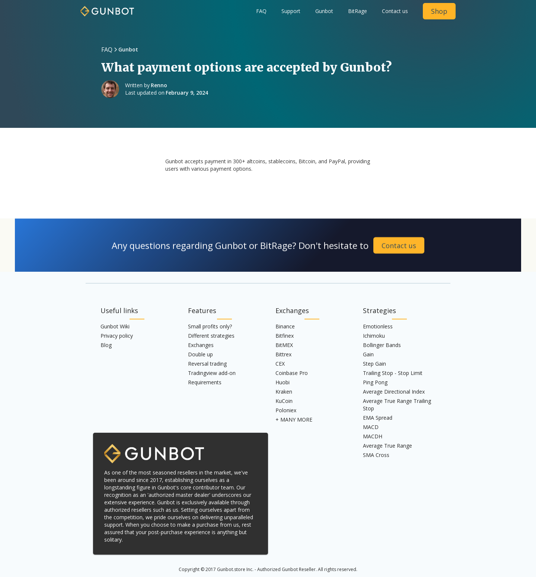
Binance (285, 326)
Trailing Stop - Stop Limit (392, 372)
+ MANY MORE (293, 419)
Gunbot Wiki (115, 326)
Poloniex (285, 410)
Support (290, 11)
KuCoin (284, 400)
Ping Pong (375, 382)
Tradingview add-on (212, 372)
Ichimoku (374, 335)
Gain (368, 354)
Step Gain (374, 363)
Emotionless (378, 326)
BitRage (357, 11)
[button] (324, 11)
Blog (106, 345)
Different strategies (211, 335)
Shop (439, 11)
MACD (371, 427)
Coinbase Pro (291, 372)
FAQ (261, 11)
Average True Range (387, 445)
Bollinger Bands (382, 345)
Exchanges (201, 345)
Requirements (204, 382)
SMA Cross (376, 454)
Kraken (283, 391)
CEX (280, 363)
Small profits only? (210, 326)
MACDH (372, 436)
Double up (200, 354)
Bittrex (283, 354)
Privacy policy (116, 335)
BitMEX (284, 345)
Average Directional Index (394, 391)
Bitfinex (284, 335)
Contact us (395, 11)
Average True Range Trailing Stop (397, 404)
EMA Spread (377, 417)
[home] (107, 8)
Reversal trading (207, 363)
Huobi (282, 382)
